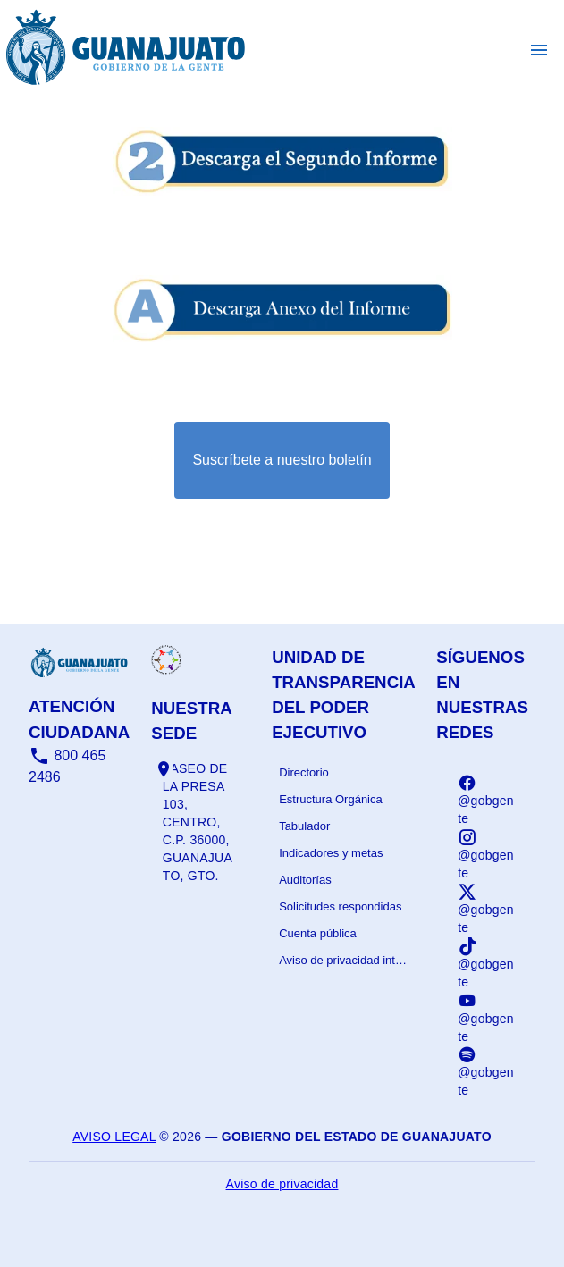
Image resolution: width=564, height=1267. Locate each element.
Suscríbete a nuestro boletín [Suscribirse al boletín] (281, 459)
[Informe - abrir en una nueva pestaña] (282, 201)
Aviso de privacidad (282, 1184)
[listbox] (343, 866)
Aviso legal (114, 1136)
